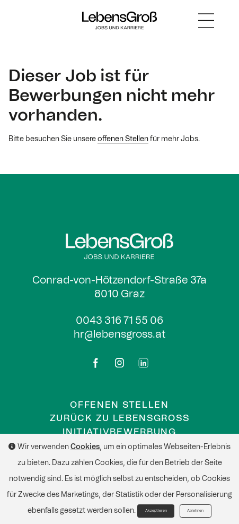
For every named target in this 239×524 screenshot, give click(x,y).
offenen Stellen (123, 139)
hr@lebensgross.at (119, 334)
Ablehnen (195, 510)
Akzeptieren (156, 510)
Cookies (85, 447)
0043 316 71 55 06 (119, 320)
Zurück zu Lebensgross (120, 418)
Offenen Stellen (119, 404)
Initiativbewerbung (119, 431)
